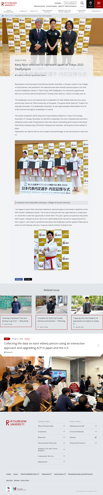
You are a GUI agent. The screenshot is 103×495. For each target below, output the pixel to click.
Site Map (16, 480)
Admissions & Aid (39, 6)
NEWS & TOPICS (9, 16)
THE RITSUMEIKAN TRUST (29, 474)
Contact (8, 474)
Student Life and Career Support (64, 11)
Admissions (96, 11)
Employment (46, 474)
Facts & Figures (59, 474)
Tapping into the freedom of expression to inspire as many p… (86, 321)
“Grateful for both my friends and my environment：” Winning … (51, 321)
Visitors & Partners (70, 6)
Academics (23, 11)
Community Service (81, 11)
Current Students (51, 6)
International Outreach (47, 11)
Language (58, 3)
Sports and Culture (38, 75)
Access (16, 474)
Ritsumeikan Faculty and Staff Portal (79, 474)
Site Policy (9, 480)
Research (33, 11)
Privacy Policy (25, 480)
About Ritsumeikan (9, 11)
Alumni (60, 6)
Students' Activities (24, 75)
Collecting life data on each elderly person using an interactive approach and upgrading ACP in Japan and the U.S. (44, 345)
